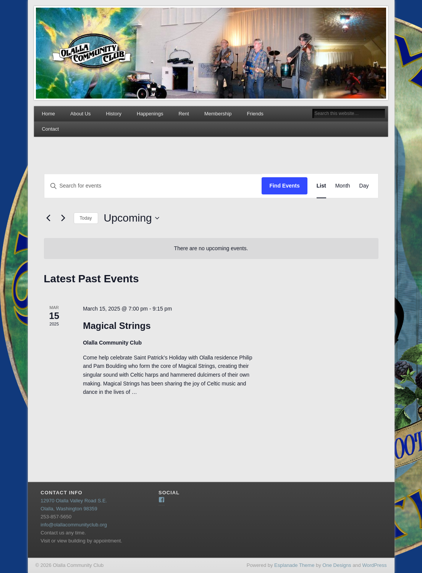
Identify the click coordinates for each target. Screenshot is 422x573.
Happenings (150, 114)
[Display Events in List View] (321, 186)
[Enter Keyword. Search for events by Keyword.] (153, 186)
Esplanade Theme (294, 565)
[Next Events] (63, 218)
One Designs (336, 565)
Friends (255, 114)
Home (48, 114)
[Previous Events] (48, 218)
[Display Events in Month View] (342, 186)
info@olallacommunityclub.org (73, 525)
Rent (183, 114)
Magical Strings (116, 325)
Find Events (284, 186)
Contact (50, 129)
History (113, 114)
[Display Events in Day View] (364, 186)
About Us (80, 114)
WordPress (374, 565)
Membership (218, 114)
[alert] (211, 248)
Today (86, 218)
